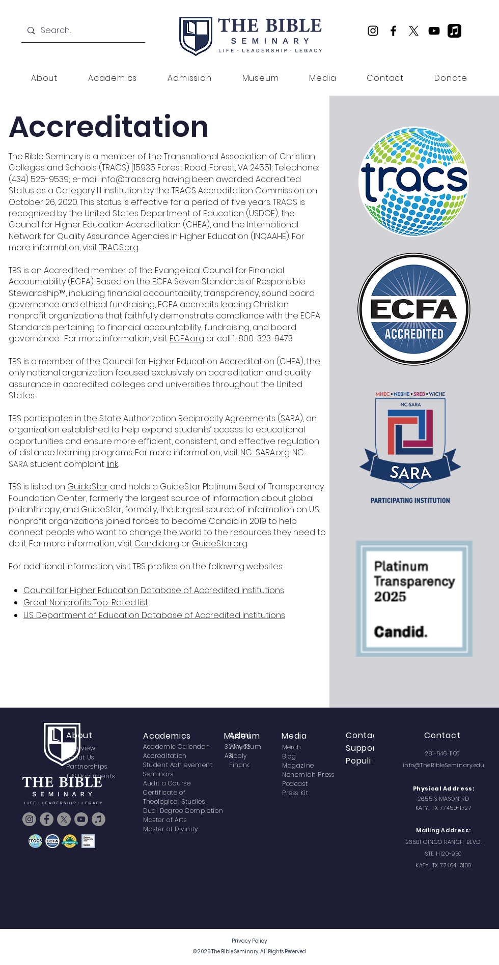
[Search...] (82, 30)
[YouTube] (434, 31)
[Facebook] (393, 31)
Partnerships (86, 766)
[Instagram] (373, 31)
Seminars (158, 774)
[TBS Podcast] (454, 31)
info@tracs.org (130, 179)
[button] (44, 78)
